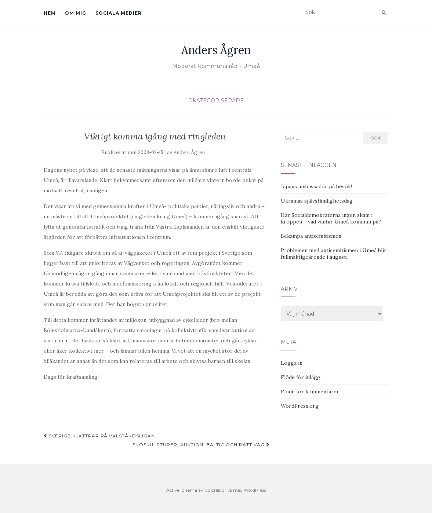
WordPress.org (300, 406)
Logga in (291, 363)
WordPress (255, 490)
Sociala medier (118, 13)
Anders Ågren (216, 49)
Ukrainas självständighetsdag (317, 200)
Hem (50, 13)
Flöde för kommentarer (310, 391)
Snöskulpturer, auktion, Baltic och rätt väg (201, 444)
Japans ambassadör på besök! (316, 186)
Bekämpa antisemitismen (311, 236)
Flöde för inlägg (300, 377)
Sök (376, 138)
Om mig (75, 13)
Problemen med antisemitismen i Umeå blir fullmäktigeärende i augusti (333, 253)
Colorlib (212, 490)
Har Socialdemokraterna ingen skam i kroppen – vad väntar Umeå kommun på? (331, 218)
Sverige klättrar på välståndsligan (99, 436)
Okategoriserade (216, 100)
